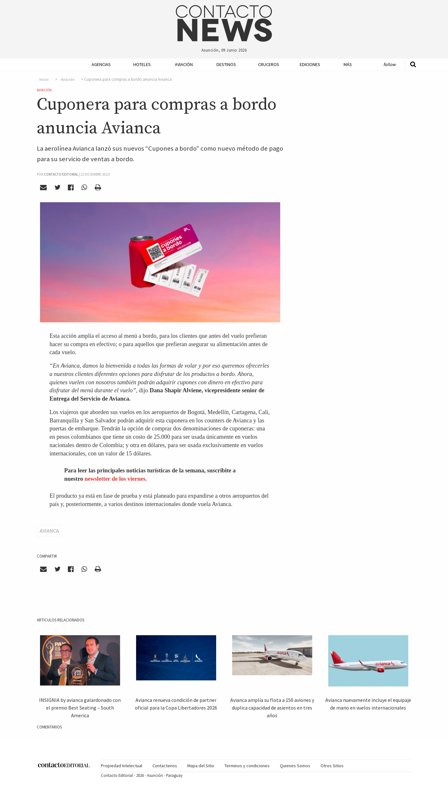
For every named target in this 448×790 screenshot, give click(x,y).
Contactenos (164, 766)
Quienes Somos (295, 766)
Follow (389, 64)
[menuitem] (99, 65)
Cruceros (268, 64)
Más (348, 64)
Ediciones (310, 64)
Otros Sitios (332, 766)
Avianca (49, 531)
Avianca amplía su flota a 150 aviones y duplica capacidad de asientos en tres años (272, 708)
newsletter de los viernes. (116, 479)
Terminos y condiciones (247, 766)
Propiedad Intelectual (121, 766)
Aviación (184, 64)
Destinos (226, 64)
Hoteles (142, 64)
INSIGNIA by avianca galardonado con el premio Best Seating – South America (80, 708)
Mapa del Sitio (200, 766)
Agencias (101, 64)
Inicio (44, 79)
